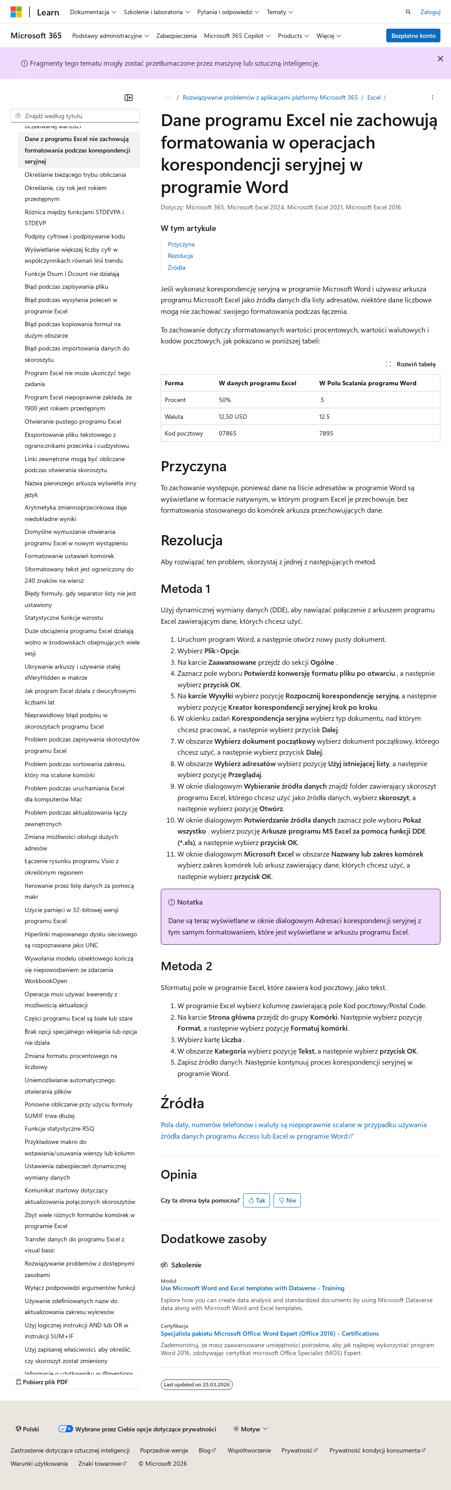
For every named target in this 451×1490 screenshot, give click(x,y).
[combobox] (75, 116)
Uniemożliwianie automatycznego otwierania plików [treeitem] (70, 1085)
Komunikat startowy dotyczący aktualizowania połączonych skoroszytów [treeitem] (80, 1196)
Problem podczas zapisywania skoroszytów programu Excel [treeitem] (82, 745)
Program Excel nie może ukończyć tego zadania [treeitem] (77, 378)
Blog (205, 1450)
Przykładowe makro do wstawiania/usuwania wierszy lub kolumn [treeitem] (80, 1147)
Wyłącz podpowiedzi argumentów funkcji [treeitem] (80, 1287)
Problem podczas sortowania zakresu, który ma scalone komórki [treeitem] (75, 769)
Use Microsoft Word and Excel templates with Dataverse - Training (252, 1288)
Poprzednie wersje (164, 1450)
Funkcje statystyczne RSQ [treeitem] (59, 1128)
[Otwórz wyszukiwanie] (408, 12)
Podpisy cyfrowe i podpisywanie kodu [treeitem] (75, 236)
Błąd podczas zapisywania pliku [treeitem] (66, 286)
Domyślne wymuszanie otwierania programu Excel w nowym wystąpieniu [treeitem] (76, 537)
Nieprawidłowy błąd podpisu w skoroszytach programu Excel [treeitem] (66, 720)
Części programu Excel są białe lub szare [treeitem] (79, 1018)
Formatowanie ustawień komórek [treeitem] (69, 555)
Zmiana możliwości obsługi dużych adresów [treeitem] (71, 842)
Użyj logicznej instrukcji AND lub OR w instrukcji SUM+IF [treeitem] (76, 1331)
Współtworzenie (249, 1450)
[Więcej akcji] (432, 97)
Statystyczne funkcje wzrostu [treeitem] (64, 617)
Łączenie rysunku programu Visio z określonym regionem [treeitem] (71, 866)
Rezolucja (180, 255)
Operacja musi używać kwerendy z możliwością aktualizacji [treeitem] (71, 999)
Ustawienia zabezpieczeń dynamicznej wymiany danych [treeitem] (75, 1171)
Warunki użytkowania (39, 1463)
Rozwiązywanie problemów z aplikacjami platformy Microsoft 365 (270, 97)
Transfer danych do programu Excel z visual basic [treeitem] (74, 1245)
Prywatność (297, 1450)
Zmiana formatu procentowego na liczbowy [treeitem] (71, 1061)
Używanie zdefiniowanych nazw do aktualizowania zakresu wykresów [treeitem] (71, 1306)
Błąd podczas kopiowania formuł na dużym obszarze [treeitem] (73, 329)
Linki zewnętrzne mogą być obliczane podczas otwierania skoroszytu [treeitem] (75, 464)
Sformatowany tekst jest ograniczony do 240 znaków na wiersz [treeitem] (79, 575)
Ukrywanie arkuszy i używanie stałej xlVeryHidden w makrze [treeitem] (72, 672)
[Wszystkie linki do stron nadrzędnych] (168, 97)
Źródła (176, 267)
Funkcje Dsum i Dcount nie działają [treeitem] (72, 273)
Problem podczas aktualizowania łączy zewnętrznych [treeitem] (76, 818)
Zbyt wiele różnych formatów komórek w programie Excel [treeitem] (80, 1220)
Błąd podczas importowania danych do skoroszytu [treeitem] (77, 354)
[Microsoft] (16, 12)
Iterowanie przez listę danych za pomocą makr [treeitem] (79, 891)
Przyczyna (181, 244)
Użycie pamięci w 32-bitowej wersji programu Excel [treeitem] (71, 915)
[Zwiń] (129, 97)
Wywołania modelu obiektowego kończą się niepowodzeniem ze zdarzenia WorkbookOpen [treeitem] (79, 969)
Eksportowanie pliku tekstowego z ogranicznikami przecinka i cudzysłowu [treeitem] (77, 440)
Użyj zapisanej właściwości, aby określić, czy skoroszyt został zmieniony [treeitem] (78, 1355)
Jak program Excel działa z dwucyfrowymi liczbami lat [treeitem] (80, 696)
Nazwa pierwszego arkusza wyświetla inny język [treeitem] (81, 489)
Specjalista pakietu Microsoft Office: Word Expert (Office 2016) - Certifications (270, 1333)
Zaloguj (430, 11)
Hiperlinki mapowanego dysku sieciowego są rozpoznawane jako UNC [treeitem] (81, 940)
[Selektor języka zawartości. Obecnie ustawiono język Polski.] (27, 1429)
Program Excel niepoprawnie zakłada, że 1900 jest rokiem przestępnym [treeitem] (78, 403)
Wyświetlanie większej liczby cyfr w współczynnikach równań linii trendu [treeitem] (74, 255)
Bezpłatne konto (414, 35)
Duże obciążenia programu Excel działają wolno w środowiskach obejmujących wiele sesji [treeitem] (82, 641)
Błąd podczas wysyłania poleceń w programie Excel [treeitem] (71, 305)
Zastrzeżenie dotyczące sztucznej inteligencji (70, 1450)
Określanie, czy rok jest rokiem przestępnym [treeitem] (66, 193)
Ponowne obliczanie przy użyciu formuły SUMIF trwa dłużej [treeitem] (79, 1110)
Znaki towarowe (99, 1463)
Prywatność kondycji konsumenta (374, 1450)
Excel (374, 97)
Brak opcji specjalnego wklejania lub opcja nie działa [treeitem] (81, 1037)
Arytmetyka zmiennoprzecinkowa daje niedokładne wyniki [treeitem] (76, 513)
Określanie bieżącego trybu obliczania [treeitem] (75, 174)
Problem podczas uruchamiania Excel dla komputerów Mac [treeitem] (74, 794)
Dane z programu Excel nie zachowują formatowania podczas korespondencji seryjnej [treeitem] (77, 149)
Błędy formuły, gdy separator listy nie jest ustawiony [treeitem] (80, 599)
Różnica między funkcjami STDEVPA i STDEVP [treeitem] (74, 217)
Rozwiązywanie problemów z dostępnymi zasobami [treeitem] (79, 1269)
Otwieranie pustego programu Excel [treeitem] (73, 421)
